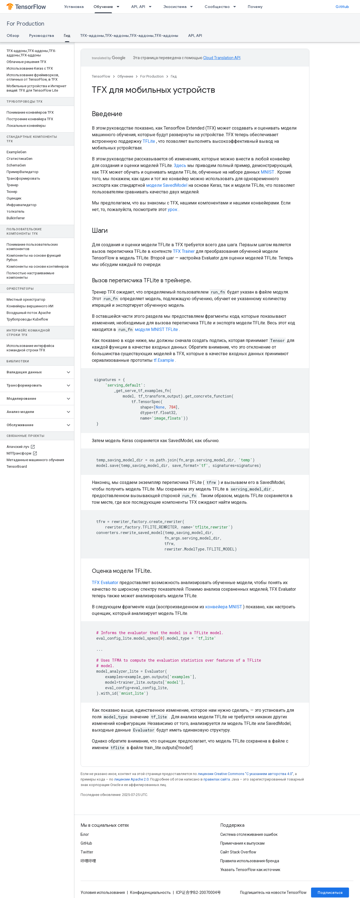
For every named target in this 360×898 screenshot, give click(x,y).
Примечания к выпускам (242, 843)
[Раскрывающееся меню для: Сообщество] (236, 6)
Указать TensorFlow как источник (250, 869)
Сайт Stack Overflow (238, 852)
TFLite (149, 141)
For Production (25, 23)
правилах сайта (217, 779)
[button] (32, 372)
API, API (138, 6)
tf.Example (164, 360)
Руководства (41, 35)
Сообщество (217, 6)
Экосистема (174, 6)
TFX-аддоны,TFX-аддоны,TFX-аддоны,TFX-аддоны (129, 35)
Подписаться (330, 892)
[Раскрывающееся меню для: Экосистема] (193, 6)
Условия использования (103, 892)
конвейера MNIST (223, 606)
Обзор (13, 35)
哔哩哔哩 (88, 861)
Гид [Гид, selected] (67, 35)
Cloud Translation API (221, 58)
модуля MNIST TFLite (156, 329)
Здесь (180, 165)
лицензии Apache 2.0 (131, 779)
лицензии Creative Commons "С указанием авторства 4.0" (245, 774)
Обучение (125, 76)
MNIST (267, 172)
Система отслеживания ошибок (248, 834)
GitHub (342, 6)
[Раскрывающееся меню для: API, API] (151, 6)
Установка (74, 6)
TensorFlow (101, 76)
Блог (85, 834)
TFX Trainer (184, 251)
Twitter (87, 852)
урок (172, 209)
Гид (174, 76)
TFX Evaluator (105, 582)
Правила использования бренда (249, 861)
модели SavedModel (166, 185)
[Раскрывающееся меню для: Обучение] (119, 6)
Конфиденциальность (150, 892)
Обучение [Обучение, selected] (103, 6)
